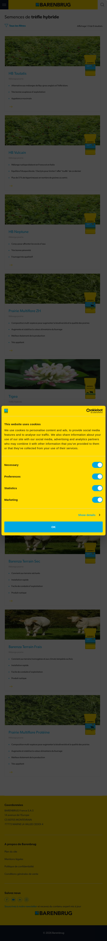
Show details (87, 515)
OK (53, 526)
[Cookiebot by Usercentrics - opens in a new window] (86, 411)
